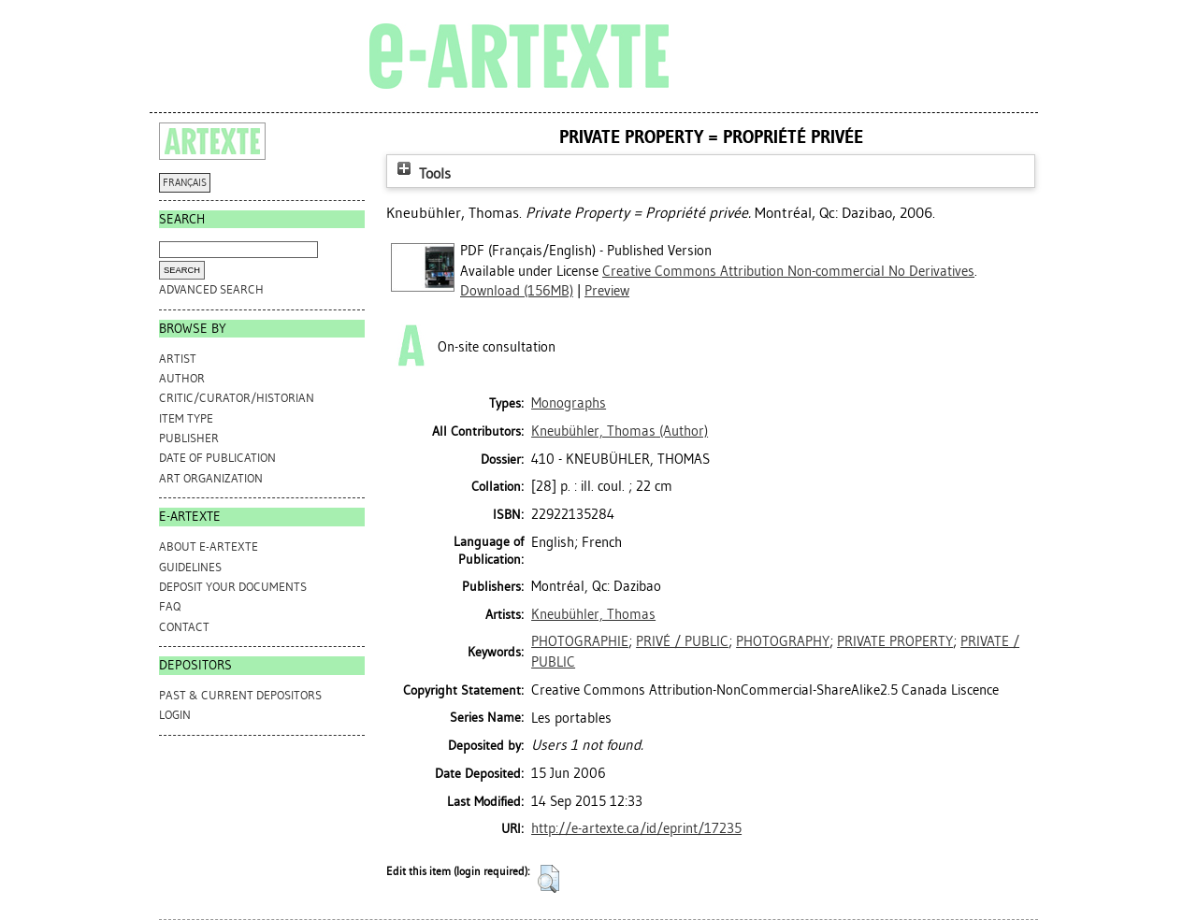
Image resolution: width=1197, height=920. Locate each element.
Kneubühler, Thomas (593, 614)
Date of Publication (217, 458)
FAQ (169, 606)
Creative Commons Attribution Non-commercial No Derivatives (788, 271)
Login (175, 715)
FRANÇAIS (185, 183)
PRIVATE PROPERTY (895, 641)
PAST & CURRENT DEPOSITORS (240, 695)
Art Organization (211, 478)
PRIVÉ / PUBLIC (682, 641)
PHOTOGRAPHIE (579, 641)
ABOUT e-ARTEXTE (208, 546)
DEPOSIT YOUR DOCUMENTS (233, 587)
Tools (422, 173)
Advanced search (211, 289)
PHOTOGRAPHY (782, 641)
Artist (177, 359)
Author (182, 378)
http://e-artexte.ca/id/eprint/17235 (636, 828)
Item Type (186, 418)
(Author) (619, 431)
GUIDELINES (190, 567)
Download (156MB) (516, 290)
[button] (548, 879)
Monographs (568, 403)
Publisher (189, 438)
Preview (606, 290)
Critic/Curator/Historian (236, 398)
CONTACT (184, 627)
